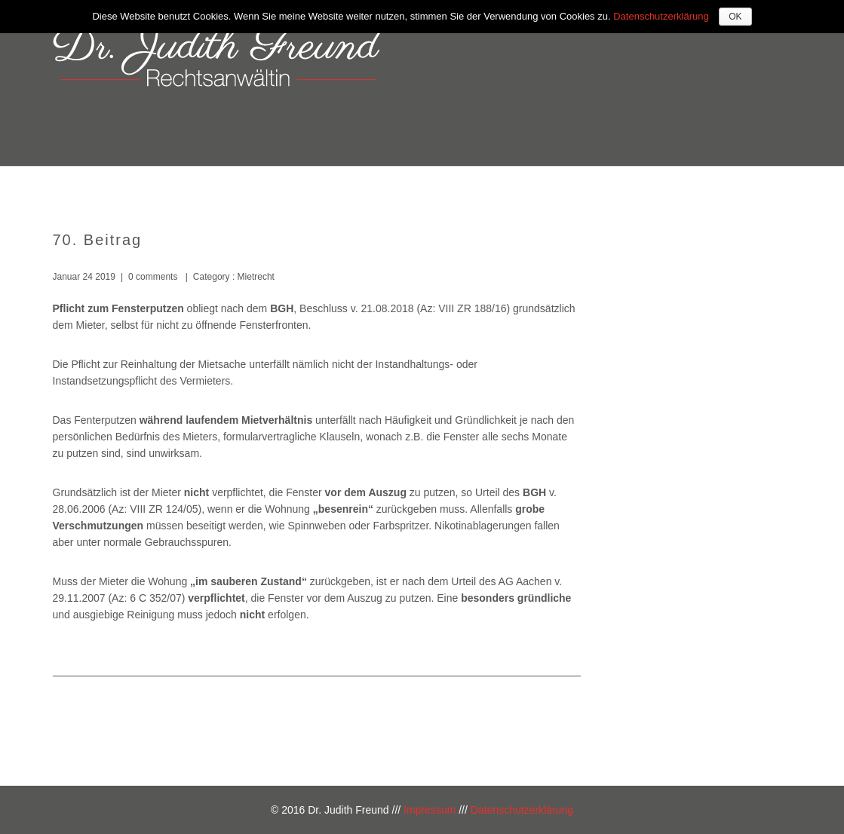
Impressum (430, 810)
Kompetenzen (526, 186)
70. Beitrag (98, 239)
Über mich (426, 186)
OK (735, 16)
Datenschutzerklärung (522, 810)
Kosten (616, 186)
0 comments (152, 276)
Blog (755, 186)
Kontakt (689, 186)
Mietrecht (255, 276)
